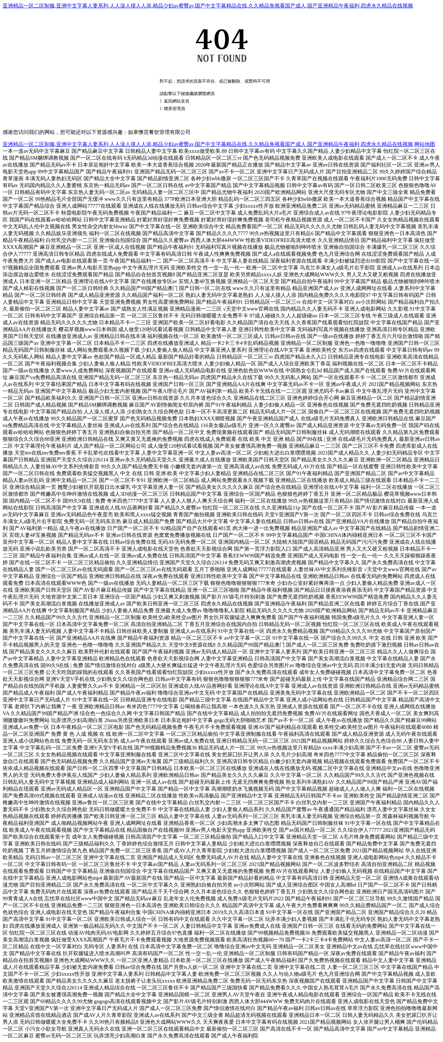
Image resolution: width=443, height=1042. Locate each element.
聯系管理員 (174, 108)
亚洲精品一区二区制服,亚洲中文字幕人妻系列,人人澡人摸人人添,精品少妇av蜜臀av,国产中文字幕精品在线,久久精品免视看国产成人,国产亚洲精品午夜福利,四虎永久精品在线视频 (208, 5)
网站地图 (424, 144)
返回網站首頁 (176, 101)
